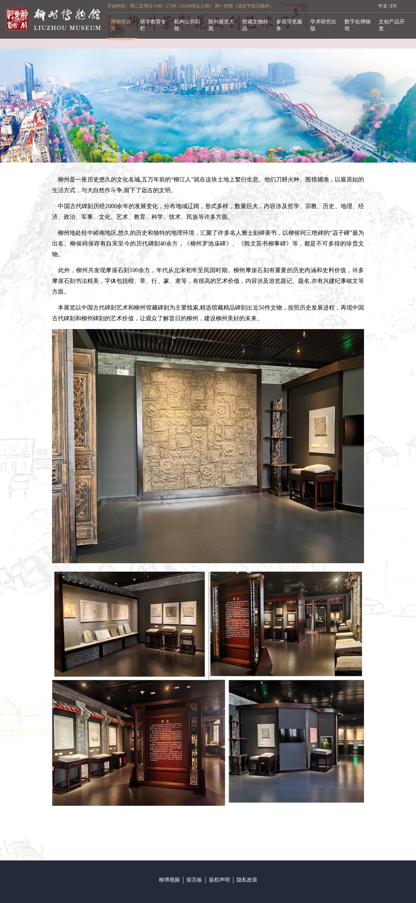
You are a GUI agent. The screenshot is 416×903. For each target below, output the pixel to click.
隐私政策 (247, 880)
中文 (382, 6)
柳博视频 (169, 880)
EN (393, 6)
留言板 (194, 880)
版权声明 (219, 880)
